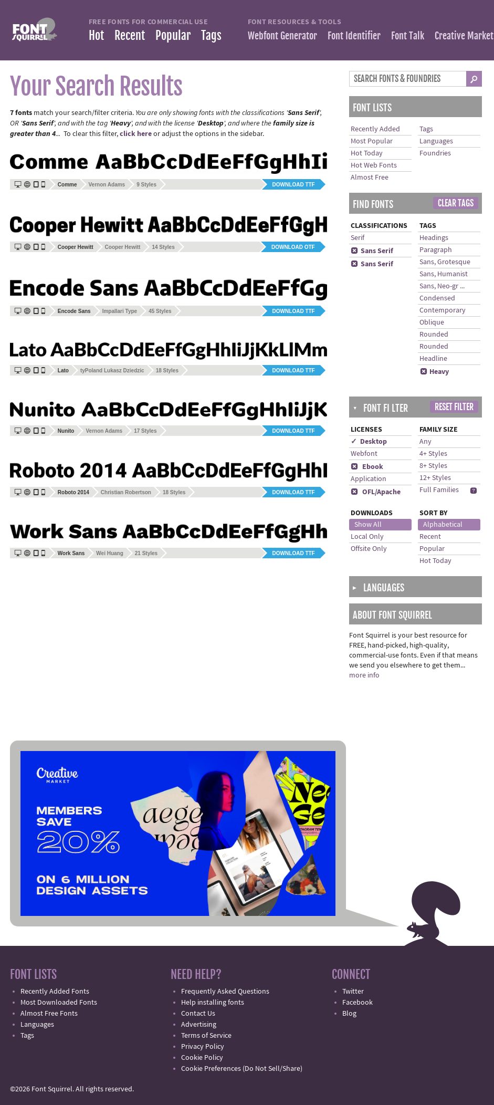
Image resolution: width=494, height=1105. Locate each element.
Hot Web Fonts (374, 165)
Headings (433, 238)
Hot (96, 35)
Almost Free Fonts (49, 1013)
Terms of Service (206, 1035)
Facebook (357, 1002)
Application (368, 479)
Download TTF (293, 184)
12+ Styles (435, 478)
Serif (357, 238)
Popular (173, 35)
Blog (349, 1013)
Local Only (367, 536)
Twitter (353, 991)
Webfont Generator (282, 35)
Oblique (431, 322)
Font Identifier (354, 35)
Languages (436, 141)
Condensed (437, 298)
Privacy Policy (202, 1046)
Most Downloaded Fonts (58, 1002)
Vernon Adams (107, 184)
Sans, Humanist (443, 274)
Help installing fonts (212, 1002)
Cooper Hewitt (123, 247)
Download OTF (293, 247)
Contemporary (442, 310)
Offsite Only (369, 549)
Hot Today (367, 153)
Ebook (367, 467)
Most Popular (372, 141)
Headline (433, 358)
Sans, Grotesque (444, 262)
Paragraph (435, 250)
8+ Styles (433, 466)
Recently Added (375, 129)
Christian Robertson (126, 492)
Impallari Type (120, 311)
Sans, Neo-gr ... (442, 286)
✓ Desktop (369, 441)
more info (364, 675)
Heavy (434, 372)
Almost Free (369, 177)
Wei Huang (109, 553)
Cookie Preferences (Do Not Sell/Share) (241, 1068)
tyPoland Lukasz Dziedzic (112, 370)
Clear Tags (456, 203)
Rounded (433, 334)
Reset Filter (454, 407)
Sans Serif (372, 251)
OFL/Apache (376, 492)
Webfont (364, 453)
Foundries (435, 153)
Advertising (198, 1024)
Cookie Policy (202, 1057)
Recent (129, 35)
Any (425, 441)
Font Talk (407, 35)
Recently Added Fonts (54, 991)
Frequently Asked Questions (225, 991)
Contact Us (198, 1013)
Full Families (439, 490)
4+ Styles (433, 453)
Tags (211, 35)
